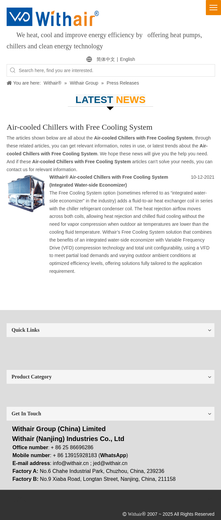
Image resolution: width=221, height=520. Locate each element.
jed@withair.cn (110, 463)
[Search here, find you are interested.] (117, 70)
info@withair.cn (71, 463)
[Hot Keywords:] (13, 70)
